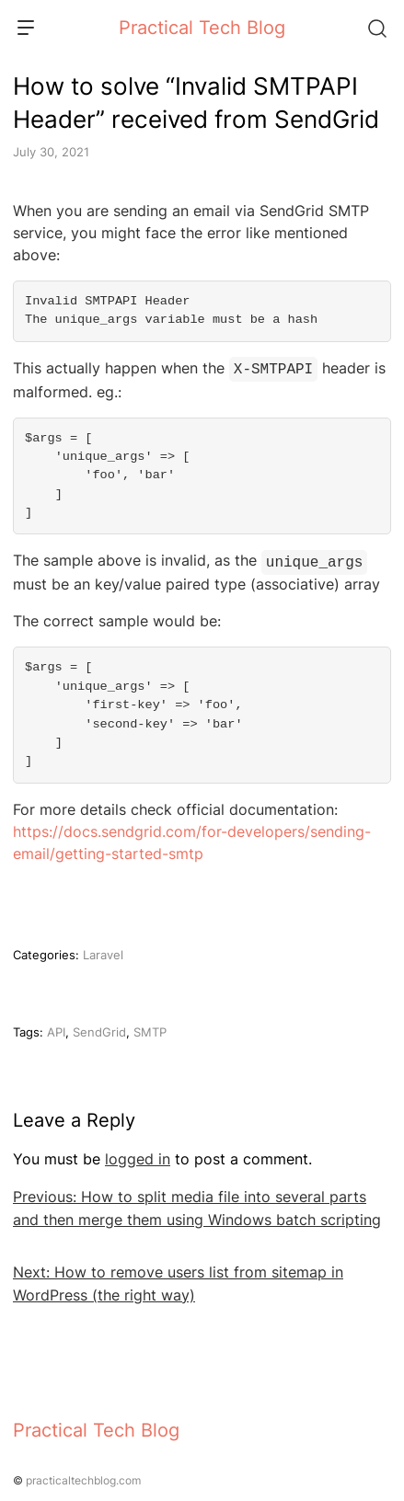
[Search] (376, 27)
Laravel (103, 951)
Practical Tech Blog (202, 28)
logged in (137, 1155)
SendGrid (99, 1028)
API (56, 1028)
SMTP (150, 1028)
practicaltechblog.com (83, 1477)
